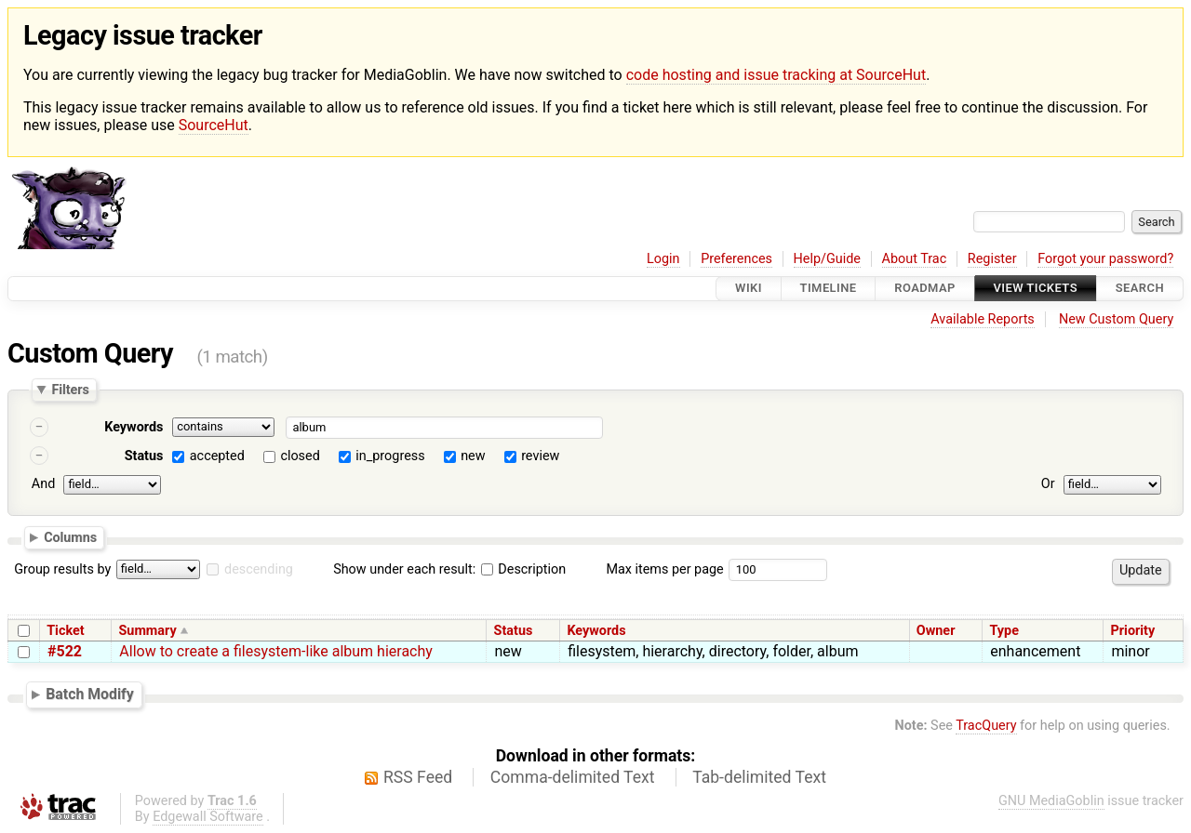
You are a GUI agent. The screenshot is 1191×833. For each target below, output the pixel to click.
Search (1140, 289)
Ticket (65, 631)
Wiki (748, 289)
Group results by (62, 569)
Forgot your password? (1105, 259)
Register (992, 259)
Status (144, 456)
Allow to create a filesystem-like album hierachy (276, 651)
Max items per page (664, 569)
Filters (69, 389)
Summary (147, 631)
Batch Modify (90, 694)
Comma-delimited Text (572, 777)
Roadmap (925, 289)
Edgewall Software (208, 817)
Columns (70, 537)
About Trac (914, 259)
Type (1003, 631)
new (473, 456)
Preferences (736, 259)
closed (299, 456)
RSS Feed (417, 777)
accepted (217, 456)
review (540, 456)
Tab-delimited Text (759, 777)
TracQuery (986, 726)
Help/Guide (827, 259)
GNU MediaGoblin (1051, 801)
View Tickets (1035, 289)
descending (258, 569)
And (43, 484)
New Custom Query (1116, 319)
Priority (1133, 631)
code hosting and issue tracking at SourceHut (776, 75)
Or (1048, 484)
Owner (936, 631)
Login (663, 259)
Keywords (133, 427)
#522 (64, 651)
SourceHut (213, 125)
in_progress (389, 456)
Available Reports (982, 319)
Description (523, 569)
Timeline (828, 289)
